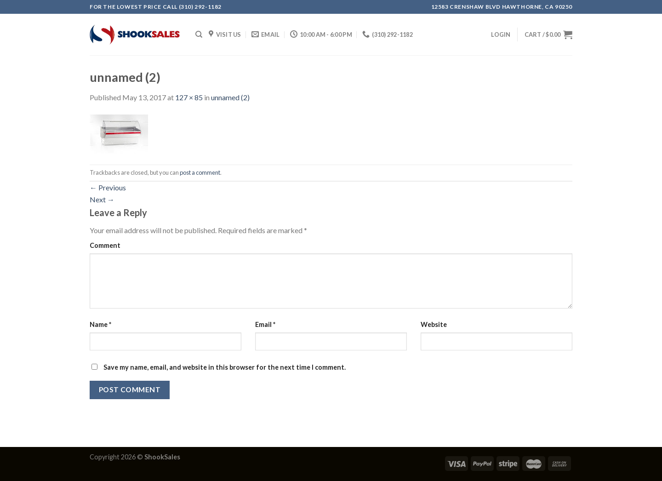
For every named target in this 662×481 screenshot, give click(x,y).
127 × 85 (189, 97)
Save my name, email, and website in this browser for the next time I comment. (224, 367)
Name (100, 324)
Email (265, 324)
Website (434, 324)
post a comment (200, 172)
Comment (105, 245)
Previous (108, 187)
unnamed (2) (230, 97)
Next (102, 199)
